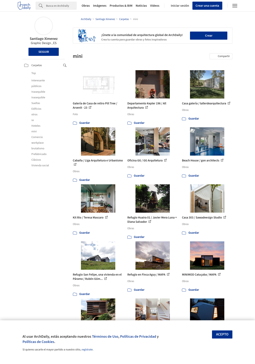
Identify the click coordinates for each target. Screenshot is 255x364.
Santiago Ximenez (44, 38)
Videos (155, 5)
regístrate (87, 350)
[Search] (61, 6)
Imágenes (99, 5)
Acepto (222, 334)
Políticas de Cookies (38, 341)
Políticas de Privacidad (138, 336)
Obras (86, 5)
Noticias (141, 5)
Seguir (43, 52)
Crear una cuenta (207, 5)
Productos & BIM (121, 5)
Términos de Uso (105, 336)
